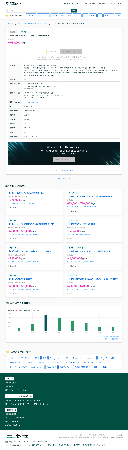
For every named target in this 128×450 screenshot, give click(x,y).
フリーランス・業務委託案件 (27, 24)
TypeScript (28, 234)
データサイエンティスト (36, 362)
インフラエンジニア (55, 362)
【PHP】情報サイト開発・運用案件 (81, 224)
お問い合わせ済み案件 (115, 3)
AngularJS (31, 203)
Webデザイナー (65, 367)
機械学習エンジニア (17, 362)
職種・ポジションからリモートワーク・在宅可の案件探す (27, 404)
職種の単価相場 (12, 421)
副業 (62, 15)
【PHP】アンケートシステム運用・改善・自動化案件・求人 (91, 196)
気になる (52, 51)
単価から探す (11, 386)
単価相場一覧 (11, 410)
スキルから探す (12, 383)
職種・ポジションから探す (16, 390)
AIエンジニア (51, 367)
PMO (118, 15)
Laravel (35, 262)
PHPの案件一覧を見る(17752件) (110, 339)
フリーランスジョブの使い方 (64, 170)
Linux (92, 234)
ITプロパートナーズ (21, 442)
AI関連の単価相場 (12, 425)
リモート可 (31, 15)
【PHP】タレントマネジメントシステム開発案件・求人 (89, 251)
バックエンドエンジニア (31, 102)
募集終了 (12, 32)
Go (100, 15)
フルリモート (43, 15)
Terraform (86, 207)
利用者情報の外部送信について (94, 445)
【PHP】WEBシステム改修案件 (20, 279)
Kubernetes (93, 207)
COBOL (96, 367)
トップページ (9, 24)
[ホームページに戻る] (15, 4)
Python (77, 15)
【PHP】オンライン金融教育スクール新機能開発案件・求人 (31, 224)
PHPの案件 (44, 24)
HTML (21, 203)
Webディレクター (37, 367)
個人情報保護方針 (65, 445)
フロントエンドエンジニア (92, 362)
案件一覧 (67, 3)
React (93, 15)
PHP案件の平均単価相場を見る (109, 336)
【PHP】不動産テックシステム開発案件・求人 (26, 193)
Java (69, 15)
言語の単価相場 (12, 414)
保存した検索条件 (90, 3)
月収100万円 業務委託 (82, 367)
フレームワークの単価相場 (16, 418)
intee (33, 442)
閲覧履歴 (101, 3)
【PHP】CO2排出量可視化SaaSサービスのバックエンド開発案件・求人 (93, 279)
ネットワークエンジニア (18, 367)
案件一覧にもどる (64, 179)
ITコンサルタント (72, 362)
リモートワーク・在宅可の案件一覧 (19, 396)
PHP (85, 15)
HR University (43, 442)
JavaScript (109, 15)
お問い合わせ (51, 445)
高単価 (54, 15)
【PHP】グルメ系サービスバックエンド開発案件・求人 (69, 24)
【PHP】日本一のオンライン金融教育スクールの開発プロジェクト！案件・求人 (33, 251)
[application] (64, 324)
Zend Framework (84, 234)
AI (107, 358)
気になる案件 (76, 3)
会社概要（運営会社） (36, 445)
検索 (73, 11)
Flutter (92, 262)
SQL (25, 203)
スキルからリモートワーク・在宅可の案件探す (23, 400)
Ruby (105, 367)
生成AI (113, 358)
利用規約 (77, 445)
